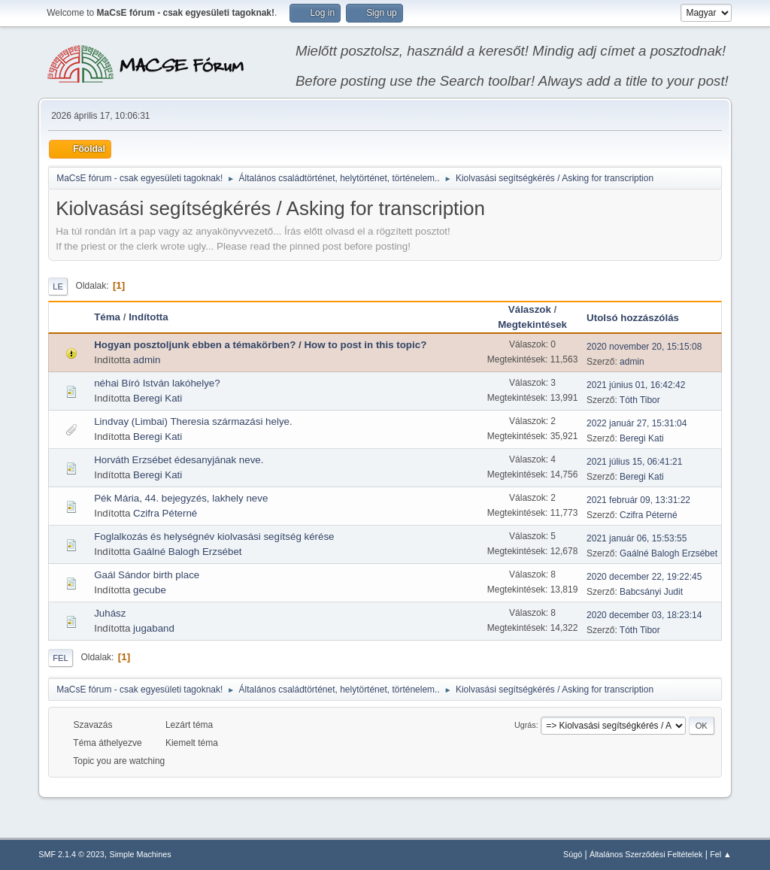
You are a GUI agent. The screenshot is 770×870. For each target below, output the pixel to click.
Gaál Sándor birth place (146, 575)
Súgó (572, 854)
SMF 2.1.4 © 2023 (71, 854)
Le (58, 286)
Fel (60, 657)
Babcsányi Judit (651, 592)
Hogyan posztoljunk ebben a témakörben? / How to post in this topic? (260, 344)
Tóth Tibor (640, 400)
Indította (155, 317)
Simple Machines (140, 854)
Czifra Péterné (165, 513)
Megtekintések (532, 324)
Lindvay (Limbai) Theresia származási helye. (193, 421)
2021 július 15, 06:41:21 (634, 461)
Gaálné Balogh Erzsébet (187, 551)
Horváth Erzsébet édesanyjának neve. (178, 459)
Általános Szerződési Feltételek (646, 854)
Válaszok (529, 309)
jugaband (153, 628)
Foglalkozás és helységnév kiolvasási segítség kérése (214, 536)
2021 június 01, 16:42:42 (636, 385)
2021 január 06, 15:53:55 (637, 538)
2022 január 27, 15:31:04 (637, 423)
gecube (149, 590)
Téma (107, 317)
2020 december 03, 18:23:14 (644, 615)
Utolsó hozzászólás (633, 317)
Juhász (110, 613)
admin (146, 359)
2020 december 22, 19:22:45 (644, 576)
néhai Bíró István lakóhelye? (157, 383)
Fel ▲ (721, 854)
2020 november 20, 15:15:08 (644, 346)
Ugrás (525, 724)
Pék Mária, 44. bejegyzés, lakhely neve (181, 498)
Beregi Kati (157, 398)
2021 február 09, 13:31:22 (638, 500)
